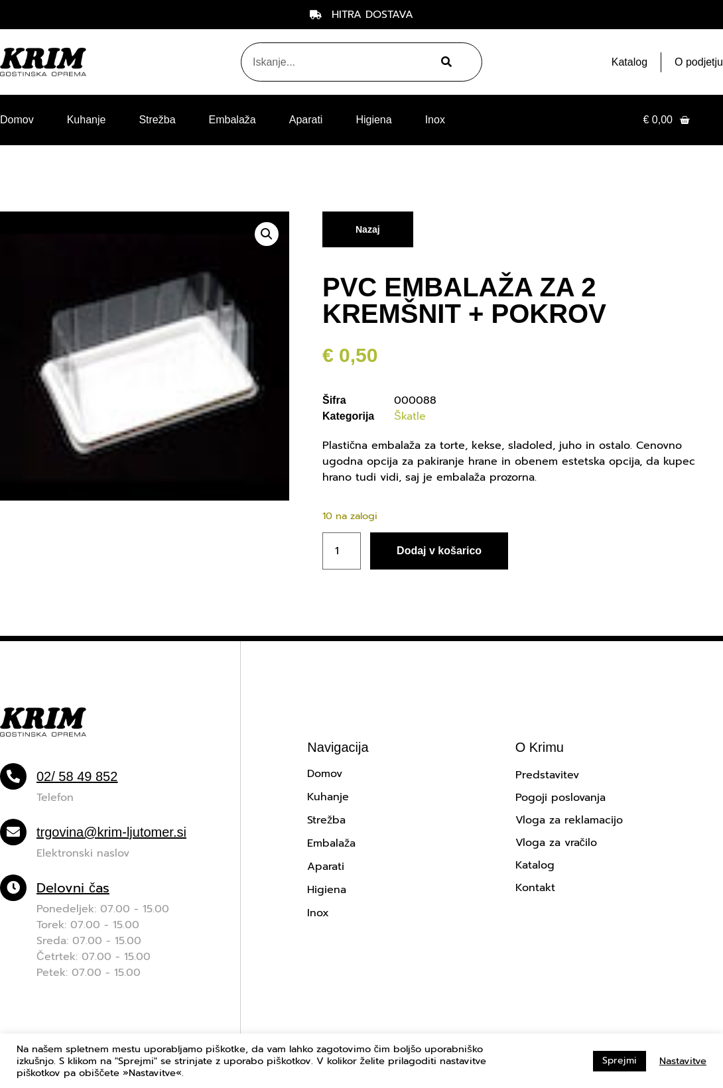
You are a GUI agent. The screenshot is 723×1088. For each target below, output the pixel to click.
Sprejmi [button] (619, 1060)
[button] (267, 234)
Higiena (373, 119)
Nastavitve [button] (682, 1061)
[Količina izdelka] (341, 551)
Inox (435, 119)
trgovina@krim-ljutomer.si (111, 832)
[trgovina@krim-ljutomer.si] (13, 832)
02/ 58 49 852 (76, 776)
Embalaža (232, 119)
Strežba (157, 119)
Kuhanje (86, 119)
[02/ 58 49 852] (13, 776)
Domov (17, 119)
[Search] (445, 62)
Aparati (306, 119)
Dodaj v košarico (439, 550)
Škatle (410, 416)
